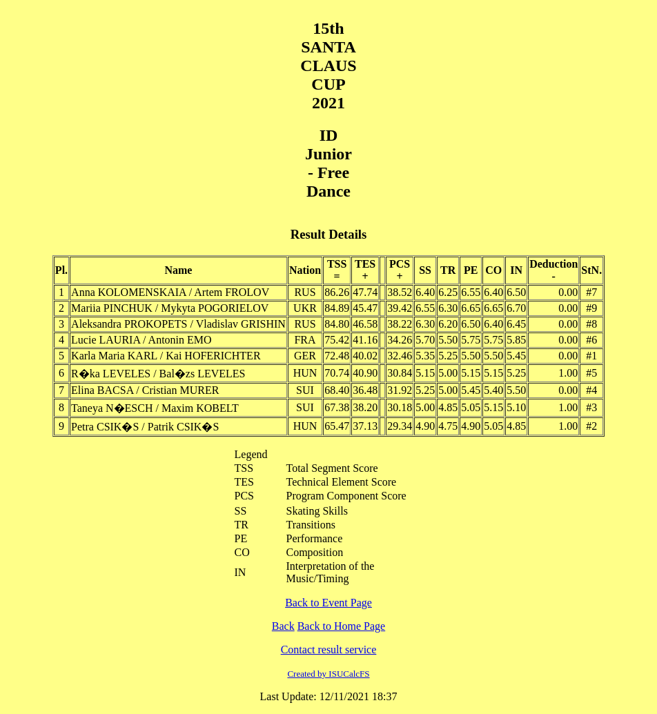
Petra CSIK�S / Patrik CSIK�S (145, 427)
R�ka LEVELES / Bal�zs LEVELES (158, 373)
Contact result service (329, 649)
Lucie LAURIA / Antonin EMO (141, 340)
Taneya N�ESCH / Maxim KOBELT (155, 408)
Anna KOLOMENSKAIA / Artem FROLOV (170, 292)
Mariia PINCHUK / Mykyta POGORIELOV (169, 308)
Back (283, 626)
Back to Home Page (341, 626)
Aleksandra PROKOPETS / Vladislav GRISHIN (178, 324)
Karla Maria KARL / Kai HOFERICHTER (165, 355)
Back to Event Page (328, 602)
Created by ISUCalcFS (328, 673)
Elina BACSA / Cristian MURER (145, 390)
